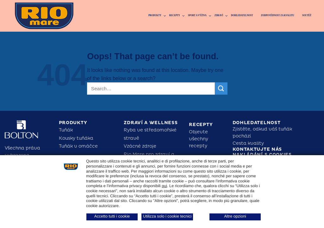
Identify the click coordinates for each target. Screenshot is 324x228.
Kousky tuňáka (76, 138)
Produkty (73, 122)
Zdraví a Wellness (151, 122)
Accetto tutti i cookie (112, 216)
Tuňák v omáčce (78, 146)
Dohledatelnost (257, 122)
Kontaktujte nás (257, 149)
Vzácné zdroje (140, 146)
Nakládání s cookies (262, 154)
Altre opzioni (235, 216)
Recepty (201, 124)
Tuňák (66, 130)
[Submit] (221, 88)
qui (164, 186)
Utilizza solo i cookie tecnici (167, 216)
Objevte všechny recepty (198, 139)
